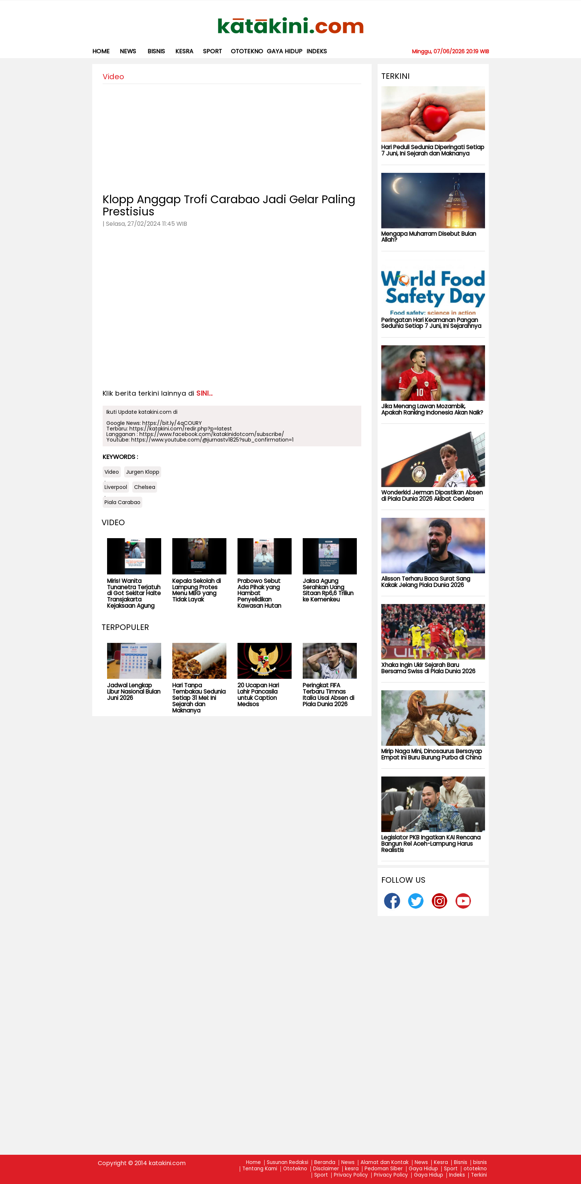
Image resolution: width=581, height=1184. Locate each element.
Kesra (441, 1162)
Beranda (324, 1162)
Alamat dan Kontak (385, 1162)
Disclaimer (326, 1169)
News (128, 51)
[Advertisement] (232, 136)
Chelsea (144, 487)
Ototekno (295, 1169)
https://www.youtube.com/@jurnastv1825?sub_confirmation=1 (212, 439)
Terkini (479, 1175)
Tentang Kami (259, 1169)
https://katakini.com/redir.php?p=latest (180, 428)
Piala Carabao (122, 502)
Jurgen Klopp (142, 472)
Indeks (316, 51)
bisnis (156, 51)
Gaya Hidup (284, 51)
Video (111, 472)
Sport (212, 51)
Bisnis (460, 1162)
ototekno (247, 51)
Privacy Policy (351, 1175)
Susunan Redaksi (287, 1162)
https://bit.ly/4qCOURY (172, 423)
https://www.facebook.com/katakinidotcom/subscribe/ (211, 434)
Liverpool (115, 487)
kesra (184, 51)
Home (101, 51)
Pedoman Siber (384, 1169)
